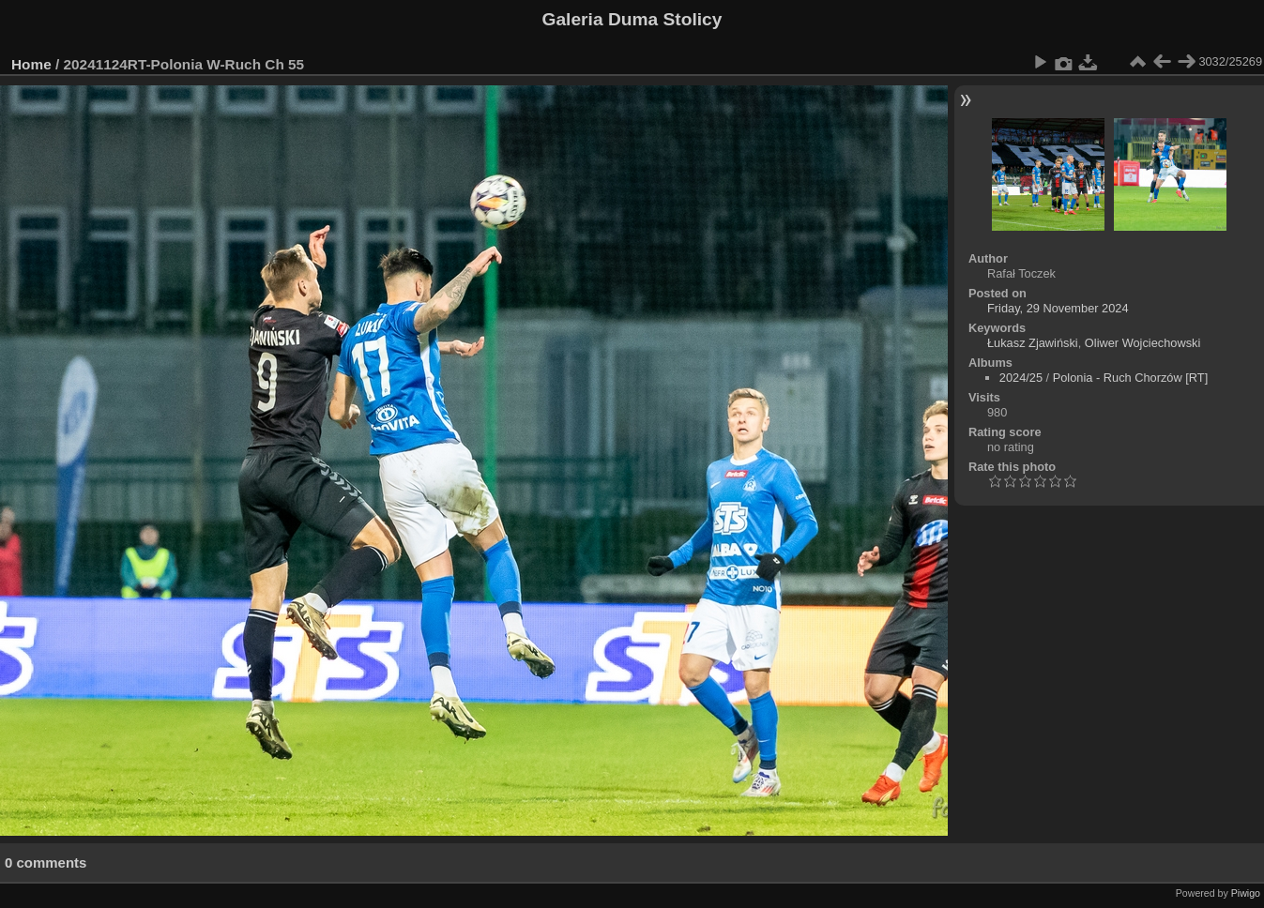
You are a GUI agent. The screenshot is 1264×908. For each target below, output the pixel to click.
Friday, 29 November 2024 (1058, 308)
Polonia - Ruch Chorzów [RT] (1130, 378)
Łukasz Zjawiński (1032, 343)
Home (31, 64)
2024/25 (1021, 378)
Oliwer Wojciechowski (1143, 343)
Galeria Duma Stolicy (632, 19)
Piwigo (1245, 893)
